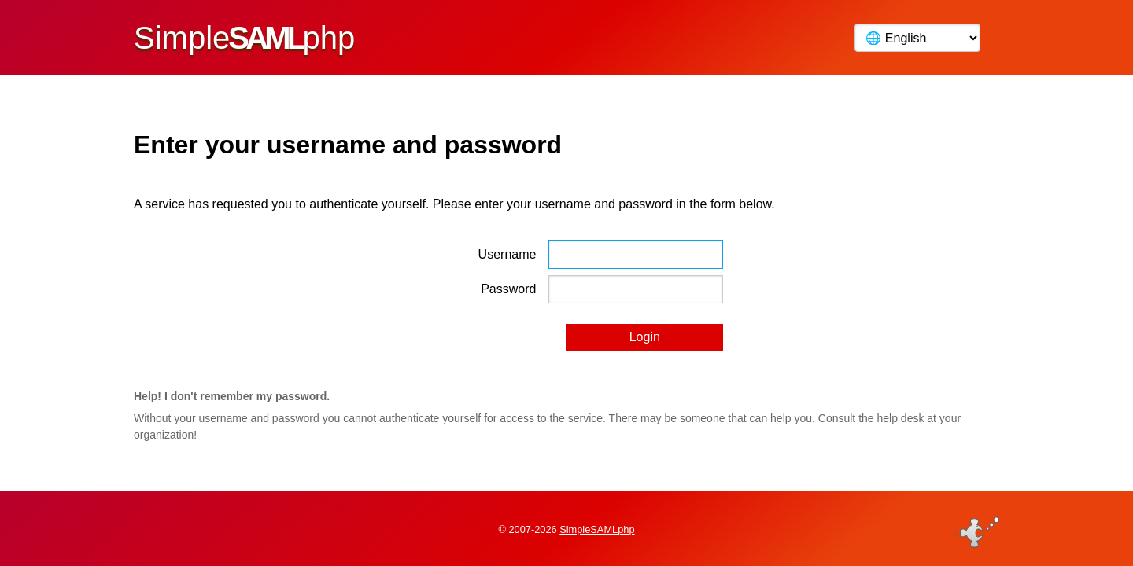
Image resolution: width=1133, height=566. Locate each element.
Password (508, 289)
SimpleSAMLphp (596, 529)
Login (644, 337)
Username (507, 254)
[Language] (917, 38)
